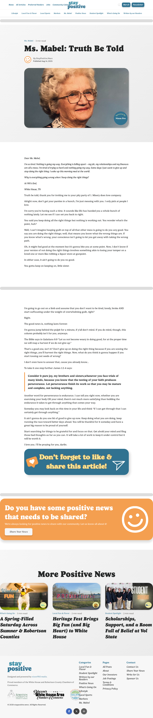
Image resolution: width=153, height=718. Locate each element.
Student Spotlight (96, 13)
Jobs (48, 5)
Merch (126, 4)
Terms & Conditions (108, 683)
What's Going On (113, 13)
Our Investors (110, 674)
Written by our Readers (132, 13)
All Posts (107, 666)
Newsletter (138, 4)
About (106, 670)
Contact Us (132, 666)
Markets (57, 13)
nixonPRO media (39, 676)
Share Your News (19, 531)
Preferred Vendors (36, 5)
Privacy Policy (110, 688)
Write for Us (133, 674)
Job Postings (109, 678)
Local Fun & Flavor (29, 13)
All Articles (21, 5)
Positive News (80, 13)
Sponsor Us (132, 678)
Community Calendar (62, 5)
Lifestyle (14, 13)
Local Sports (45, 13)
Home (11, 5)
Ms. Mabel (68, 13)
